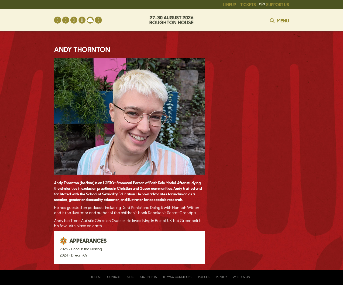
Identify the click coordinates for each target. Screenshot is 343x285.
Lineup (229, 4)
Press (130, 277)
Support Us (277, 4)
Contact (113, 277)
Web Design (241, 277)
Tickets (248, 4)
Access (96, 277)
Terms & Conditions (177, 277)
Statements (148, 277)
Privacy (221, 277)
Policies (204, 277)
